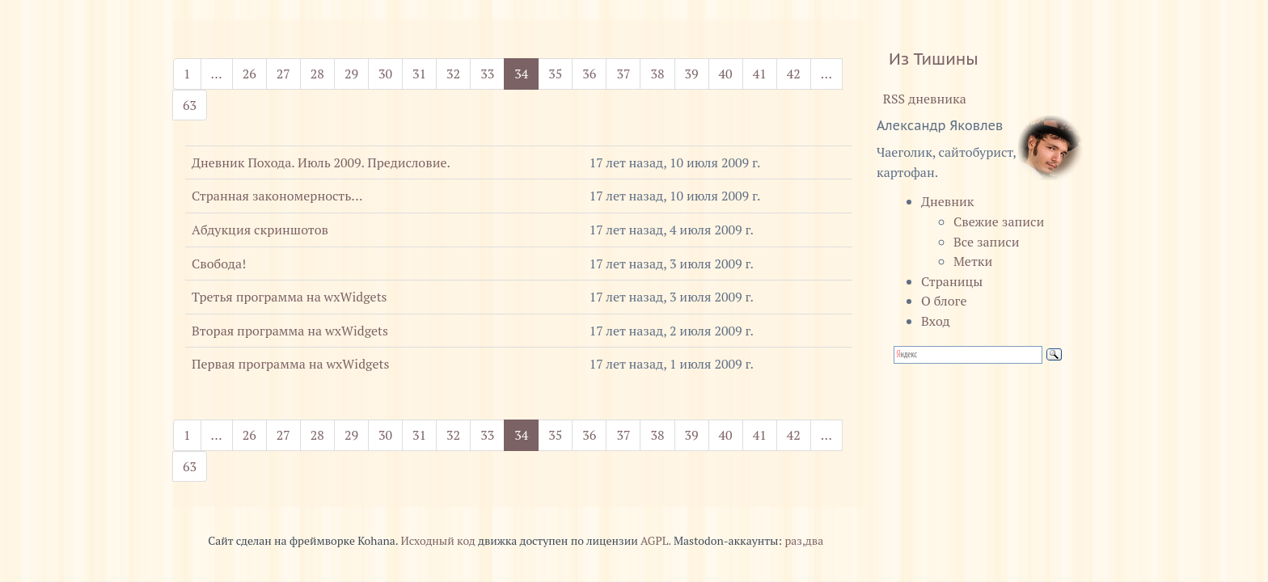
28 (317, 73)
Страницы (952, 281)
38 (657, 73)
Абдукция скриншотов (260, 229)
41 (760, 73)
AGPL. (655, 541)
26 (249, 73)
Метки (972, 261)
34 (526, 72)
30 (385, 73)
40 (726, 73)
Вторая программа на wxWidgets (290, 331)
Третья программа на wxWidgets (289, 297)
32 (453, 73)
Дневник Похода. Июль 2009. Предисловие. (321, 162)
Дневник (947, 201)
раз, (794, 541)
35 (555, 73)
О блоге (943, 301)
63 (190, 105)
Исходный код (437, 541)
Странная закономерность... (277, 196)
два (814, 541)
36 (589, 73)
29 (351, 73)
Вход (935, 321)
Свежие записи (998, 221)
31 (419, 73)
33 (487, 73)
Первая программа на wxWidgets (290, 364)
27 (283, 73)
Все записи (986, 242)
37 (623, 73)
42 (794, 73)
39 (692, 73)
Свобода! (219, 263)
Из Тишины (933, 59)
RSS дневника (921, 99)
